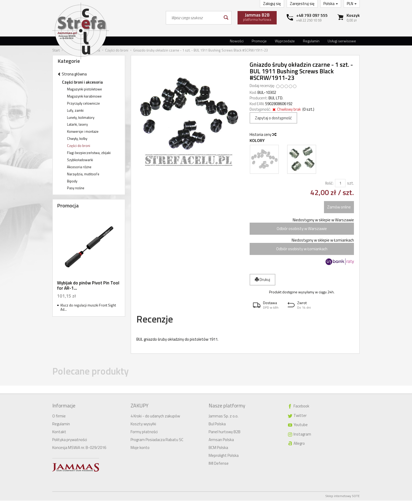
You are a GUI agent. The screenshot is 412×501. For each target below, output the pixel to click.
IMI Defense (219, 464)
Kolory (257, 140)
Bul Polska (217, 425)
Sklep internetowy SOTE (342, 496)
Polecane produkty (94, 373)
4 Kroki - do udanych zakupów (155, 417)
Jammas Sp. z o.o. (223, 417)
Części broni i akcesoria (82, 82)
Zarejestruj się (302, 4)
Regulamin (311, 41)
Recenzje (156, 319)
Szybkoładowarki (80, 159)
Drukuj (262, 280)
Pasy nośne (75, 188)
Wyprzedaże (285, 41)
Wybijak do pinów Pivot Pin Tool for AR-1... (88, 285)
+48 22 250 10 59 (308, 20)
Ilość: (329, 183)
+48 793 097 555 (312, 15)
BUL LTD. (276, 98)
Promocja (68, 205)
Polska (330, 4)
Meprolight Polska (224, 456)
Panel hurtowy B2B (224, 433)
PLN (352, 4)
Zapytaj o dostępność (273, 118)
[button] (267, 305)
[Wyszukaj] (225, 17)
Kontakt (59, 433)
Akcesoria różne (79, 167)
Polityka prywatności (69, 440)
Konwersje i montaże (83, 131)
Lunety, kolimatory (80, 117)
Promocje (259, 41)
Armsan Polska (221, 440)
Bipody (72, 181)
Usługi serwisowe (342, 41)
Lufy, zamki (75, 110)
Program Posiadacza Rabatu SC (157, 440)
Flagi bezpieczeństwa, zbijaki (89, 152)
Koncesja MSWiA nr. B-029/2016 (79, 448)
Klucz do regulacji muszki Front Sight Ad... (88, 307)
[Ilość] (340, 183)
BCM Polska (218, 448)
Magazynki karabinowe (84, 96)
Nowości (237, 41)
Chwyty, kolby (77, 138)
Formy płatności (144, 433)
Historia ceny (263, 134)
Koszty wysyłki (143, 425)
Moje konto (140, 448)
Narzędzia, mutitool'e (83, 174)
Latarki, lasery (77, 124)
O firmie (59, 417)
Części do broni (78, 145)
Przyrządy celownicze (83, 103)
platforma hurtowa (257, 17)
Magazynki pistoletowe (84, 89)
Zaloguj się (272, 4)
